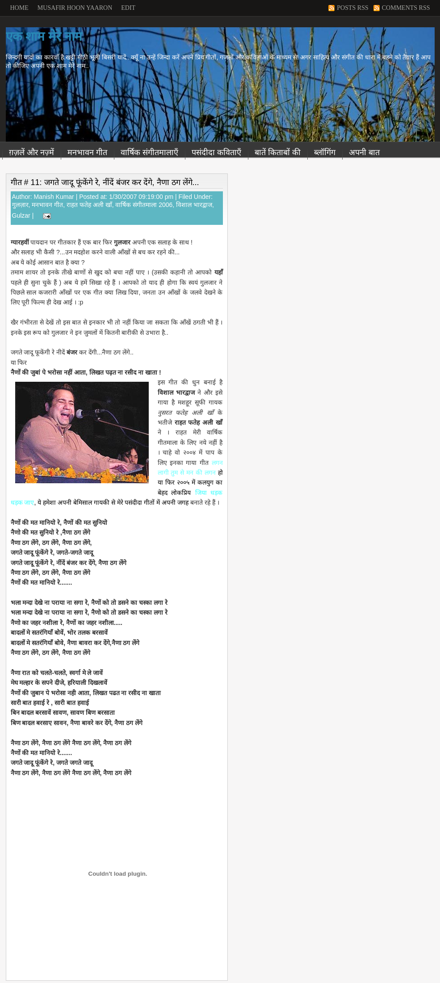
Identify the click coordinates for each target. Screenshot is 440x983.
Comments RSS (406, 7)
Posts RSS (352, 7)
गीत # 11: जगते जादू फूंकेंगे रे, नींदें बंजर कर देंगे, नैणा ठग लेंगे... (105, 182)
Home (19, 7)
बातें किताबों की (278, 152)
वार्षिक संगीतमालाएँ (149, 152)
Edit (128, 7)
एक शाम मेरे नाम (44, 36)
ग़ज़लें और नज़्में (31, 152)
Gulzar (21, 215)
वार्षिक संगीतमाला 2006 (143, 204)
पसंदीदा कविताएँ (216, 152)
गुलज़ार (20, 204)
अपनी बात (364, 152)
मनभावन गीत (87, 152)
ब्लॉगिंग (324, 152)
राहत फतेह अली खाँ (89, 204)
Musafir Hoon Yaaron (75, 7)
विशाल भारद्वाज (194, 204)
